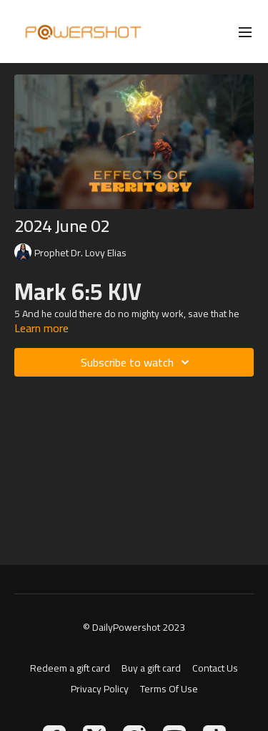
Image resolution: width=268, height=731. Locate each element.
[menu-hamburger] (245, 31)
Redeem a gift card (70, 668)
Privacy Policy (100, 689)
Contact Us (215, 668)
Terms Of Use (169, 689)
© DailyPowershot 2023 (134, 627)
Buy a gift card (151, 668)
